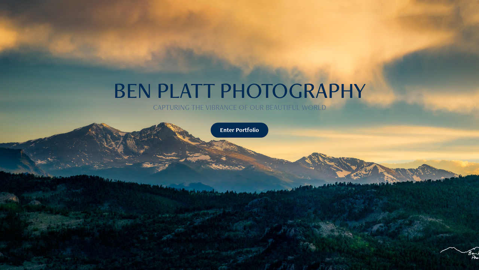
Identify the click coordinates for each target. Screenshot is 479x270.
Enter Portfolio (239, 130)
